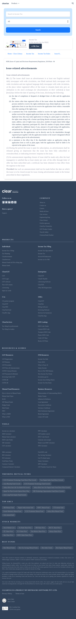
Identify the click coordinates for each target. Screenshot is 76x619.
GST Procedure (6, 365)
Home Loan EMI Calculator (46, 443)
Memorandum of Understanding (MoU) (50, 393)
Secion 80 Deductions (44, 256)
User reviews (43, 214)
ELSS (4, 399)
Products (15, 3)
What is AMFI (6, 414)
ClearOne (41, 304)
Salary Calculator (43, 461)
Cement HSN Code (43, 329)
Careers (42, 208)
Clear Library (44, 220)
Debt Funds (5, 408)
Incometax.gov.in (43, 377)
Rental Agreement (43, 414)
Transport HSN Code (44, 332)
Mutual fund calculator (9, 437)
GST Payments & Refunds (10, 374)
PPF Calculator (42, 431)
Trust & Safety (44, 232)
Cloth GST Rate (43, 338)
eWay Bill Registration (45, 287)
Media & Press (44, 211)
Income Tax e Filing (8, 250)
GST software (6, 282)
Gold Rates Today (7, 461)
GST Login (5, 279)
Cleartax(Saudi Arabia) (46, 235)
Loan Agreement (43, 402)
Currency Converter (8, 464)
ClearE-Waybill (42, 279)
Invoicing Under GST (8, 377)
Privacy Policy (7, 593)
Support (4, 213)
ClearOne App (42, 316)
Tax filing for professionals (10, 326)
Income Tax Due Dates (45, 383)
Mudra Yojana (42, 396)
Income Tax (41, 253)
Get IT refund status (44, 458)
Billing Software (43, 307)
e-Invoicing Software (44, 282)
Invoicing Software (43, 310)
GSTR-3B (5, 383)
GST (3, 276)
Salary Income (42, 368)
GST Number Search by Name (47, 467)
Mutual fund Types (7, 396)
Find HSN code (42, 452)
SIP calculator (6, 443)
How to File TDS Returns (45, 371)
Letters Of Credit (43, 417)
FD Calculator (6, 458)
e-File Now (35, 46)
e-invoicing (5, 287)
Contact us (43, 205)
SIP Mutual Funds (7, 402)
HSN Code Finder (43, 326)
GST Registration (7, 359)
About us (42, 202)
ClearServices (6, 259)
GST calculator (6, 446)
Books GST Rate (43, 341)
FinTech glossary (45, 223)
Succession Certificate (44, 405)
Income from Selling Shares (46, 380)
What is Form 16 (43, 365)
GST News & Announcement (10, 368)
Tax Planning (6, 253)
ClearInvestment (7, 256)
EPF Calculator (42, 464)
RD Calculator (6, 455)
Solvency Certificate (44, 408)
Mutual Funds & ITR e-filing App (12, 262)
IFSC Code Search (43, 437)
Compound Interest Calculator (11, 467)
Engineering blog (45, 217)
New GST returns (7, 285)
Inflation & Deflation (44, 399)
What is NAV (6, 417)
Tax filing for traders (8, 329)
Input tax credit (6, 290)
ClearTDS (41, 285)
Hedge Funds (6, 405)
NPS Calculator (42, 446)
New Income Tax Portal (45, 374)
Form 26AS (41, 362)
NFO (3, 411)
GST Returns (6, 362)
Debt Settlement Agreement (46, 411)
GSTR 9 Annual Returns (9, 371)
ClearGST (41, 276)
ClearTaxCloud (6, 310)
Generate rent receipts (44, 440)
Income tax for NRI (44, 259)
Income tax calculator (8, 431)
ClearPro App (6, 313)
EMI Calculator (6, 434)
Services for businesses (45, 313)
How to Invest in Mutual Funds (11, 393)
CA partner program (8, 301)
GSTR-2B (5, 380)
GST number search (44, 434)
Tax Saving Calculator (44, 455)
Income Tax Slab (43, 359)
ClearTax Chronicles (46, 226)
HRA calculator (6, 452)
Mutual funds (6, 265)
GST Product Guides (46, 229)
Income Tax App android (45, 250)
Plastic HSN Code (43, 335)
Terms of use (19, 593)
